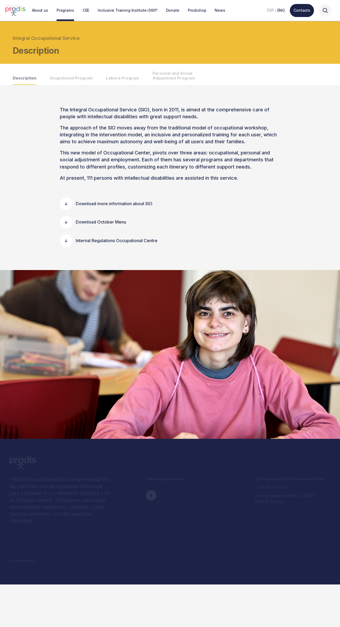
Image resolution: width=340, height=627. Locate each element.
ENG (281, 10)
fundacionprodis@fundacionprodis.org (290, 478)
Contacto (302, 10)
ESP (270, 10)
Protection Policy (23, 561)
